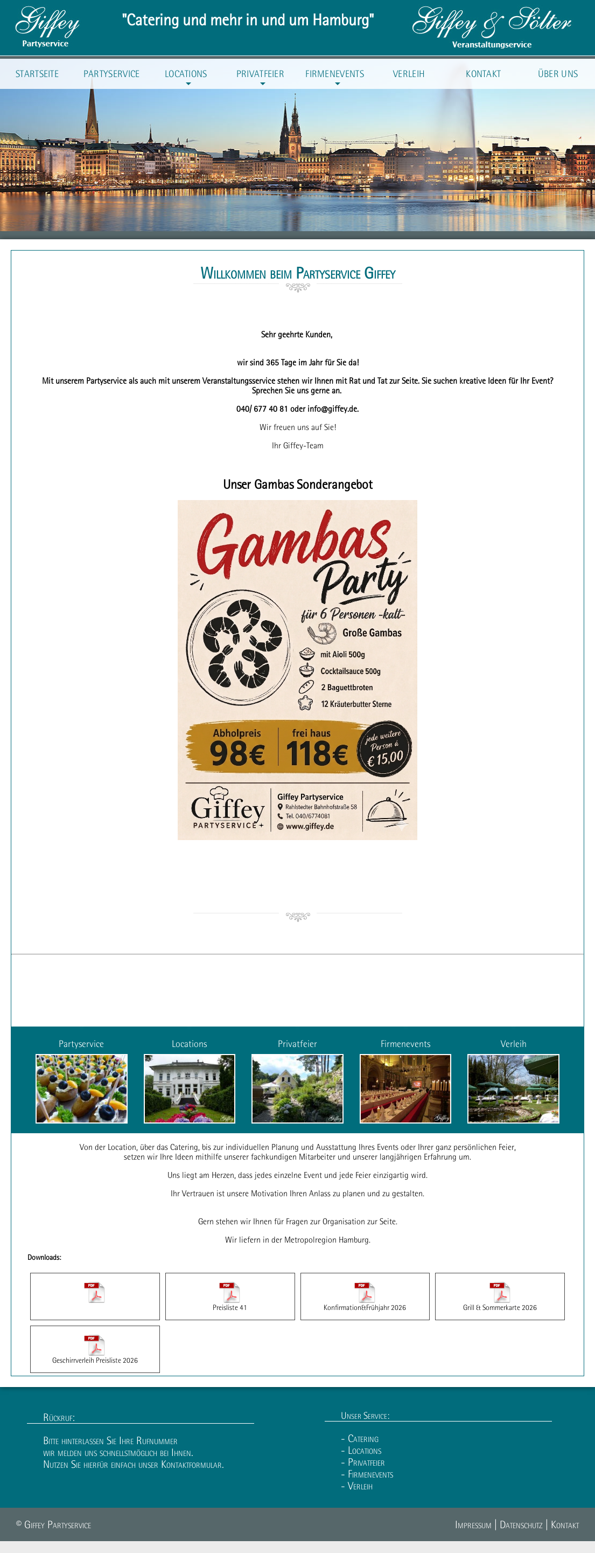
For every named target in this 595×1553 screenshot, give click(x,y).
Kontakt (483, 73)
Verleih (409, 73)
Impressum (473, 1524)
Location (122, 1147)
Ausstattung (336, 1147)
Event (313, 1175)
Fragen (297, 1221)
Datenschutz (521, 1524)
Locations (186, 78)
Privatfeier (260, 78)
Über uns (558, 73)
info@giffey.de (332, 408)
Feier (363, 1175)
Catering (184, 1147)
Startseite (37, 73)
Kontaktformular (191, 1464)
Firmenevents (334, 78)
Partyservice (111, 73)
